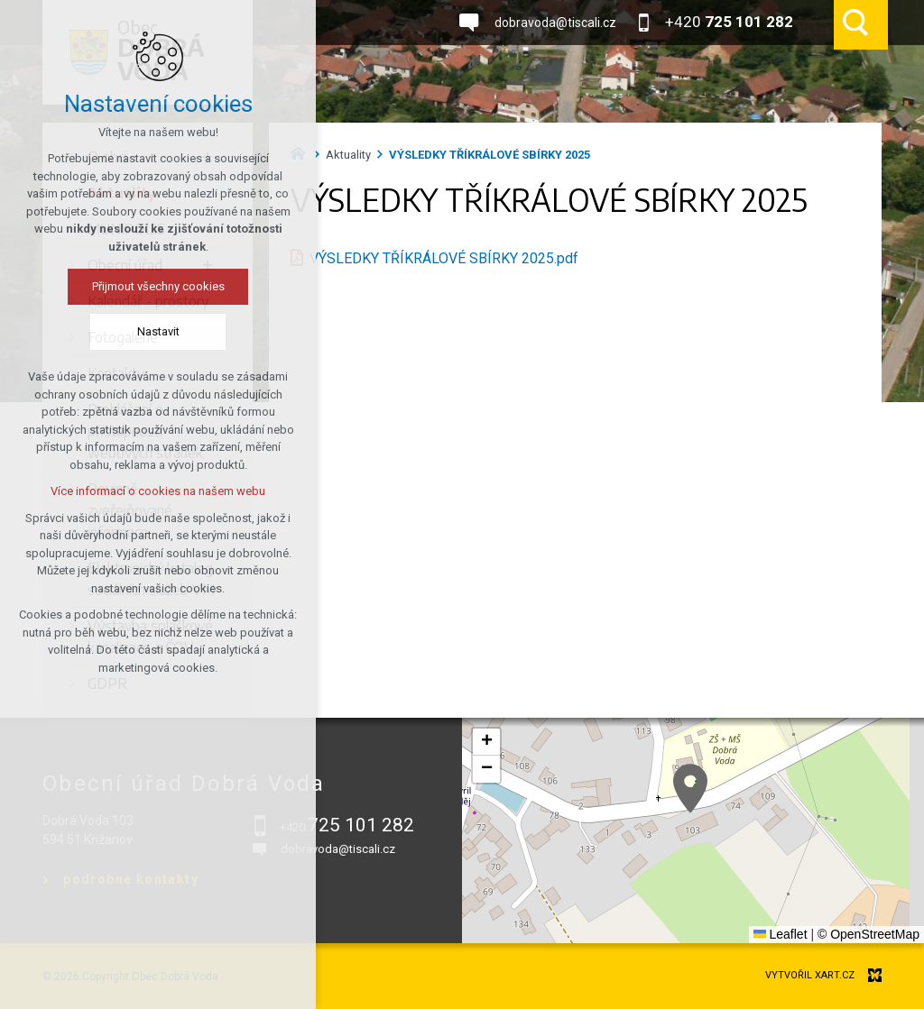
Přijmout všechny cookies (158, 286)
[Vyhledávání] (855, 22)
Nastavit (158, 331)
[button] (690, 788)
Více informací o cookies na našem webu (158, 491)
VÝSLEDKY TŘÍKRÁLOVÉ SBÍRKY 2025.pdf (444, 258)
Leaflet (780, 934)
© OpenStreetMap (868, 934)
